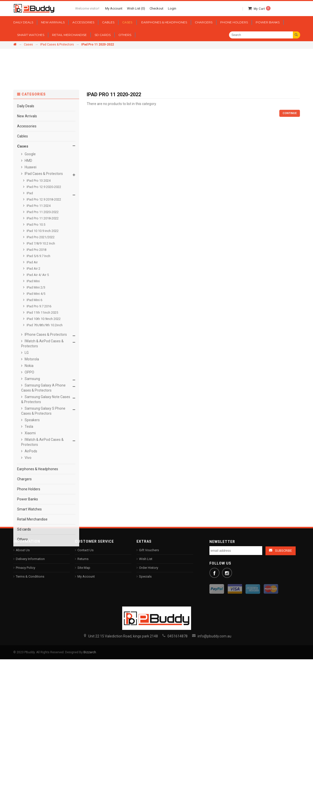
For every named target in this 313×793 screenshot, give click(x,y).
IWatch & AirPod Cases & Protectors (42, 421)
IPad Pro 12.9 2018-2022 (43, 277)
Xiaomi (30, 510)
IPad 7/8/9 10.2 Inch (40, 321)
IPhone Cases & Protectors (45, 412)
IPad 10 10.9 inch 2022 (42, 308)
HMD (28, 238)
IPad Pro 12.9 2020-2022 (43, 264)
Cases (28, 44)
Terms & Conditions (30, 576)
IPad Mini (33, 358)
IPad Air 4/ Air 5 (37, 352)
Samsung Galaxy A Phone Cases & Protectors (43, 465)
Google (30, 231)
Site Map (83, 568)
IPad (29, 270)
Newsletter (222, 542)
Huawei (30, 245)
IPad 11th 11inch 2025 (42, 390)
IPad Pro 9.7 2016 (38, 384)
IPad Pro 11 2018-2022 (42, 296)
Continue (290, 191)
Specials (145, 576)
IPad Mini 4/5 (35, 371)
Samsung (32, 456)
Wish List (145, 559)
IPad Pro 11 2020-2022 (42, 289)
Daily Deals (25, 183)
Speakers (32, 497)
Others (22, 617)
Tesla (28, 504)
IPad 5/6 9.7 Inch (38, 333)
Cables (22, 214)
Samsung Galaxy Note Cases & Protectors (45, 476)
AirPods (30, 529)
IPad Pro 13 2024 (38, 258)
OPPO (29, 450)
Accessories (26, 204)
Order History (148, 568)
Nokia (28, 443)
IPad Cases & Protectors (57, 44)
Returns (82, 559)
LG (26, 430)
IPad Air (32, 340)
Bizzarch (89, 652)
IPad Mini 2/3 (35, 365)
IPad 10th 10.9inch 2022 (43, 396)
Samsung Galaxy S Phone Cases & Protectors (43, 488)
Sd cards (24, 607)
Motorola (31, 437)
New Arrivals (27, 194)
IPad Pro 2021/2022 (40, 314)
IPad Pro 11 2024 (38, 283)
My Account (86, 576)
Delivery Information (30, 559)
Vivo (27, 535)
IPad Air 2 (33, 346)
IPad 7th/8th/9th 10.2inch (44, 402)
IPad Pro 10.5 (35, 302)
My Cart (262, 9)
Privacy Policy (25, 568)
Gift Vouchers (149, 550)
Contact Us (85, 550)
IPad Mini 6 (34, 377)
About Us (23, 550)
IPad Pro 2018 (36, 327)
